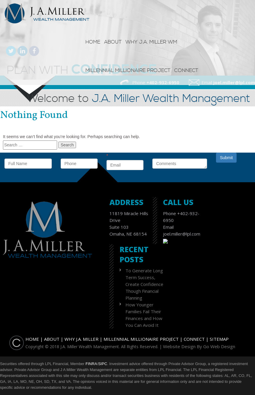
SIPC (102, 364)
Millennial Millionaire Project (127, 70)
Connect (186, 70)
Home (92, 42)
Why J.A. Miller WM (151, 42)
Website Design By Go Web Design (199, 346)
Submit (226, 157)
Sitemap (219, 339)
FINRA (91, 364)
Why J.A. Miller (81, 339)
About (113, 42)
